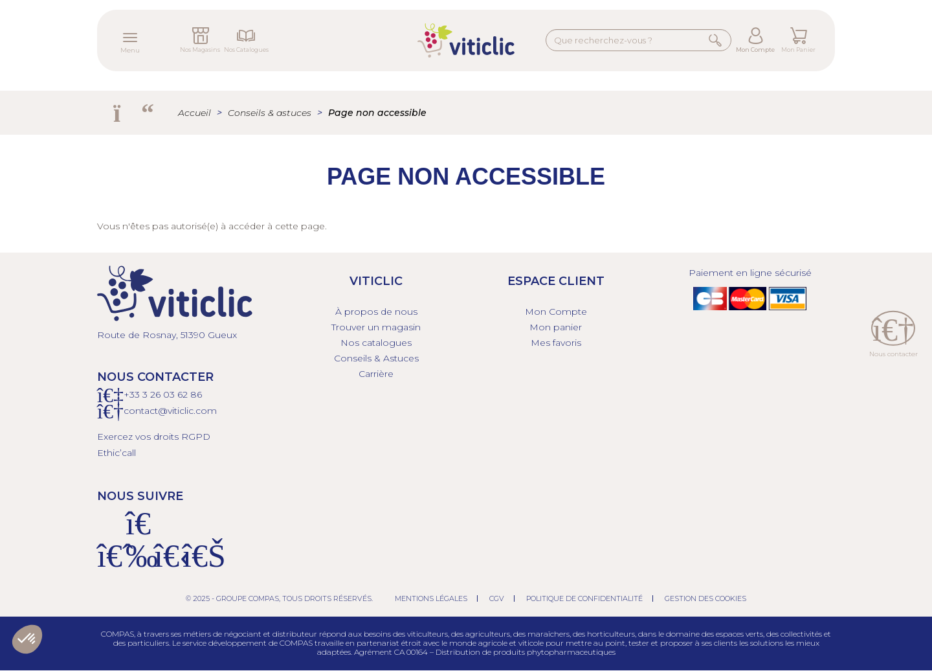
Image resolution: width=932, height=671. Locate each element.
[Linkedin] (195, 563)
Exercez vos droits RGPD (153, 436)
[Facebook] (110, 563)
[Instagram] (138, 563)
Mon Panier (798, 49)
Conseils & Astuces (376, 358)
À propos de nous (376, 311)
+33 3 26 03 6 (153, 394)
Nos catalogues (376, 342)
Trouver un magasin (376, 327)
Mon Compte (755, 49)
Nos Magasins (200, 49)
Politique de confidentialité (584, 598)
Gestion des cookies (705, 598)
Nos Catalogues (246, 49)
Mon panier (555, 327)
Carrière (376, 374)
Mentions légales (431, 598)
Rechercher (716, 40)
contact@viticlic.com (170, 410)
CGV (496, 598)
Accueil (194, 113)
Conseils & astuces (269, 113)
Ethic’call (116, 453)
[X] (167, 563)
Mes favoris (556, 342)
